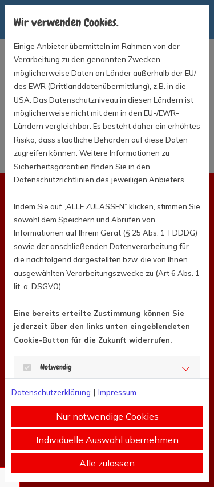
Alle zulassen (107, 463)
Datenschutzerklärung (51, 392)
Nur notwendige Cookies (107, 416)
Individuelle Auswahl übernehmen (107, 439)
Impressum (117, 392)
